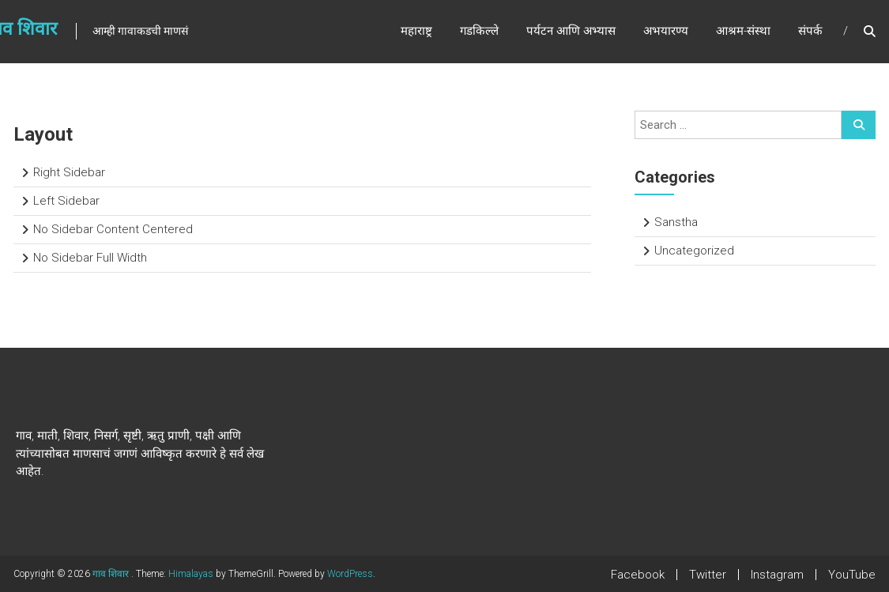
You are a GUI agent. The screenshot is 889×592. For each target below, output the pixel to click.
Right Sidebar (69, 172)
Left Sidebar (66, 201)
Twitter (707, 574)
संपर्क (810, 31)
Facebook (638, 574)
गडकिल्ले (479, 31)
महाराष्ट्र (416, 31)
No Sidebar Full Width (90, 258)
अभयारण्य (665, 31)
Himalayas (190, 573)
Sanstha (676, 222)
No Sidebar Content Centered (113, 229)
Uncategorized (694, 250)
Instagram (777, 574)
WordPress (350, 573)
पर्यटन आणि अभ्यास (571, 31)
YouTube (852, 574)
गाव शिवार (111, 573)
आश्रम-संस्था (743, 31)
